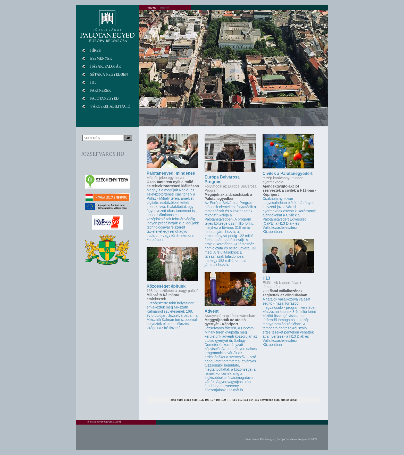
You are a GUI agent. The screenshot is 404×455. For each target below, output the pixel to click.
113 (245, 399)
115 (256, 399)
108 (218, 399)
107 (212, 399)
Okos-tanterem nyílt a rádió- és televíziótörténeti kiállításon (173, 184)
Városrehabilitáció (110, 106)
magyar (152, 7)
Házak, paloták (105, 66)
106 (207, 399)
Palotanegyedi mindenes (171, 173)
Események (101, 58)
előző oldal (191, 399)
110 (229, 399)
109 (223, 399)
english (165, 7)
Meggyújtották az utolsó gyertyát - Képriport (225, 322)
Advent (211, 311)
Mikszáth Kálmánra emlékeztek (163, 297)
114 (251, 399)
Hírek (95, 50)
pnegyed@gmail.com (109, 421)
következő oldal (270, 399)
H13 (266, 278)
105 (201, 399)
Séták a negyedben (109, 74)
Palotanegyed (104, 98)
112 (240, 399)
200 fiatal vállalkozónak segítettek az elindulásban (285, 293)
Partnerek (100, 90)
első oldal (177, 399)
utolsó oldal (289, 399)
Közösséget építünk (166, 286)
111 (234, 399)
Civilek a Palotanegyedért (288, 173)
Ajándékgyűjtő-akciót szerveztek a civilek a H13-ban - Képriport (289, 190)
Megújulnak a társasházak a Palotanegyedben (228, 196)
